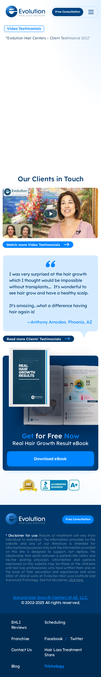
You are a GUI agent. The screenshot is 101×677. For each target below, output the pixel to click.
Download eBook (50, 458)
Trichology (54, 666)
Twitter (76, 638)
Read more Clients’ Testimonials (38, 339)
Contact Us (21, 649)
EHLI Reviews (19, 625)
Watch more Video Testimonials (37, 244)
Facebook (53, 638)
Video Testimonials (24, 28)
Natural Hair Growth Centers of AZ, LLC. (50, 597)
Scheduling (54, 622)
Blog (15, 666)
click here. (76, 580)
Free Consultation (67, 11)
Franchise (20, 638)
